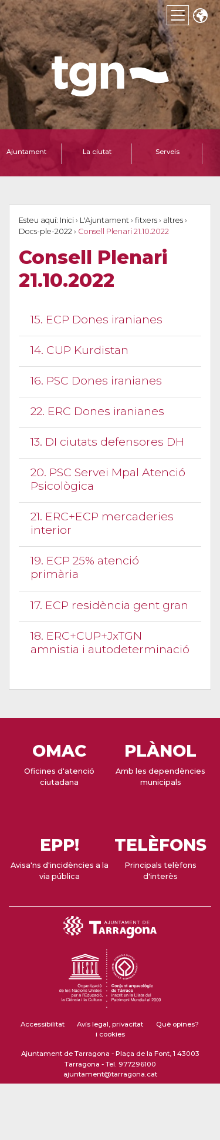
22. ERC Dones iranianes (97, 411)
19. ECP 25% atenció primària (85, 567)
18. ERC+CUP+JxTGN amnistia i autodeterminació (110, 642)
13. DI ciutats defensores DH (107, 441)
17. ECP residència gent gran (109, 605)
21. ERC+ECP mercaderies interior (102, 523)
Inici (67, 220)
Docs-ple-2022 (45, 231)
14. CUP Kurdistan (79, 350)
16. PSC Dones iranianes (96, 380)
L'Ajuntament (104, 220)
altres (173, 220)
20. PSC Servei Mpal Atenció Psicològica (108, 479)
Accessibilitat (43, 1024)
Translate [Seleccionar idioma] (200, 17)
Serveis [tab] (167, 152)
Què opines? (177, 1024)
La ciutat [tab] (97, 152)
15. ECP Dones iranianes (97, 319)
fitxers (146, 220)
